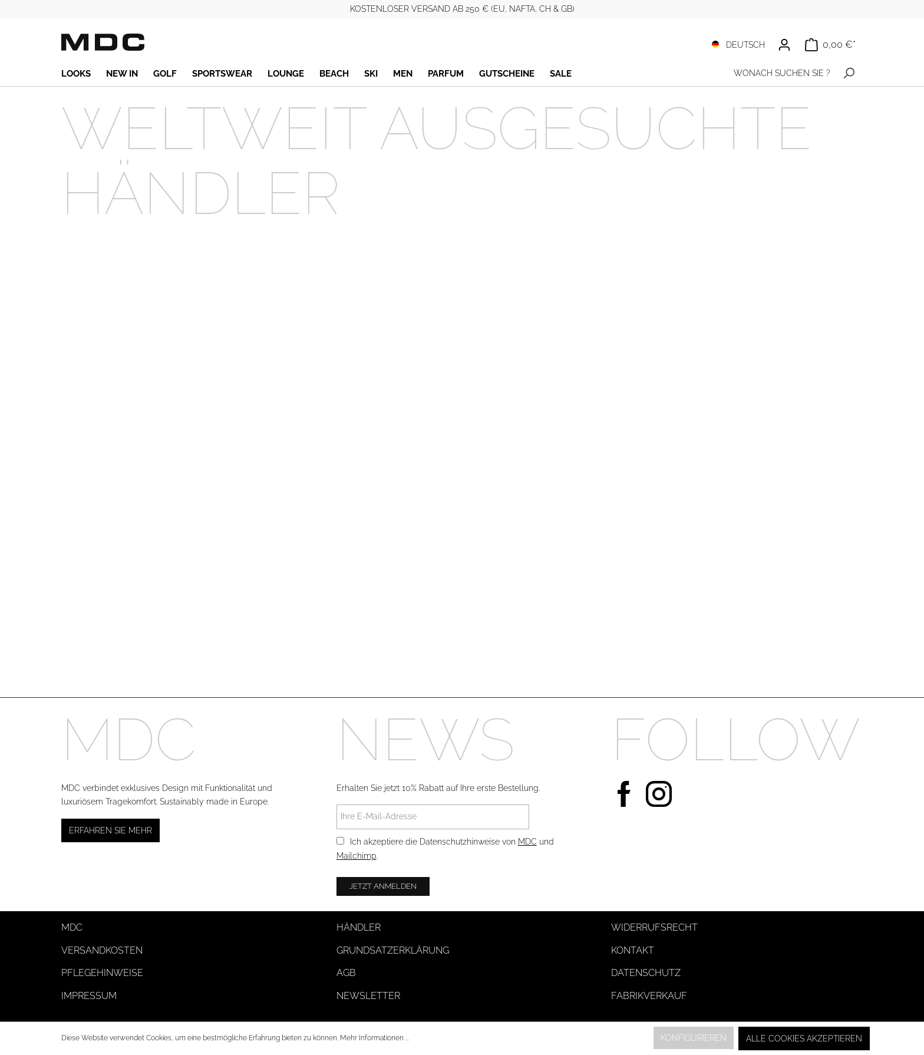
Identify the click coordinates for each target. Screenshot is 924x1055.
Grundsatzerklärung (392, 950)
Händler (358, 927)
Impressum (89, 995)
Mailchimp (356, 856)
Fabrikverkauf (649, 995)
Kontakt (632, 950)
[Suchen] (849, 73)
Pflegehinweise (102, 972)
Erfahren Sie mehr (110, 830)
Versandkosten (102, 950)
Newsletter (368, 995)
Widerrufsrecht (654, 927)
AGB (346, 972)
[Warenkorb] (830, 44)
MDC (527, 841)
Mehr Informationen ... (374, 1038)
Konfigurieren (694, 1038)
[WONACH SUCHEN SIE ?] (779, 73)
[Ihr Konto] (784, 44)
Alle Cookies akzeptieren (804, 1038)
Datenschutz (646, 972)
